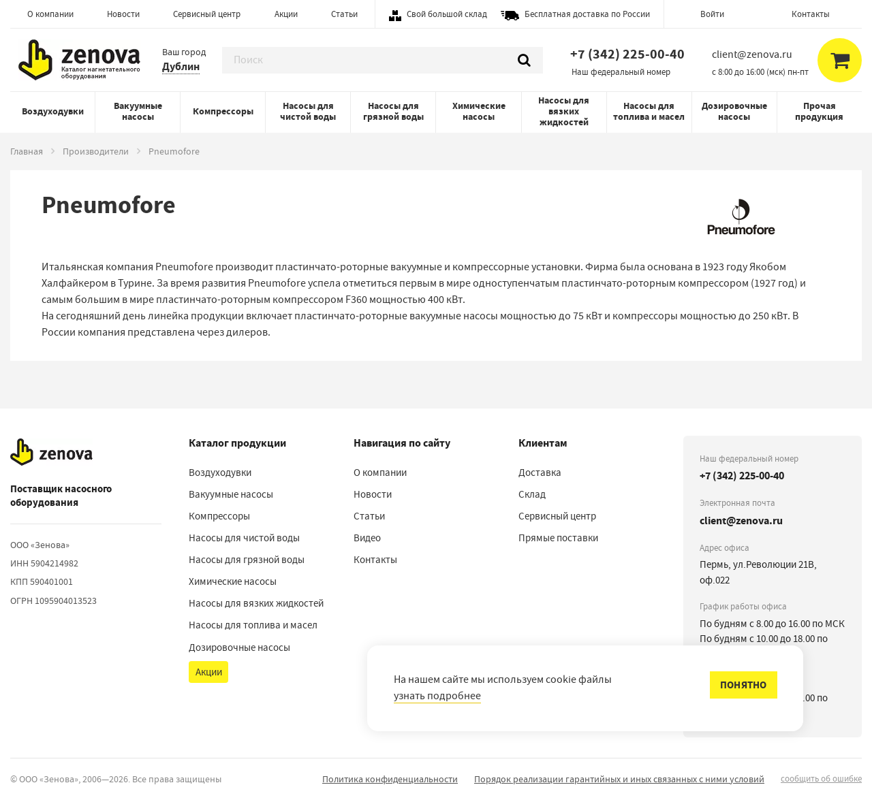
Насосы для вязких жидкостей (563, 111)
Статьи (344, 14)
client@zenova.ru (741, 520)
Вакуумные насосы (138, 111)
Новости (123, 14)
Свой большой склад (447, 14)
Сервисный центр (206, 14)
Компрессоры (223, 111)
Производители (96, 151)
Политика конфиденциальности (390, 779)
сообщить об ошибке (821, 778)
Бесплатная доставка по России (587, 14)
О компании (50, 14)
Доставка (539, 472)
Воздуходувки (53, 111)
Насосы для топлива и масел (649, 111)
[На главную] (51, 453)
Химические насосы (478, 111)
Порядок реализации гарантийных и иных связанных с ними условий (619, 779)
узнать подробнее (437, 696)
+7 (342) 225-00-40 (627, 54)
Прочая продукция (819, 111)
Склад (532, 494)
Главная (26, 151)
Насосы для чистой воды (308, 111)
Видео (367, 538)
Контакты (811, 14)
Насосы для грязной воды (393, 111)
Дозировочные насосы (734, 111)
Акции (286, 14)
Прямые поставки (558, 538)
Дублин (181, 66)
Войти (712, 14)
